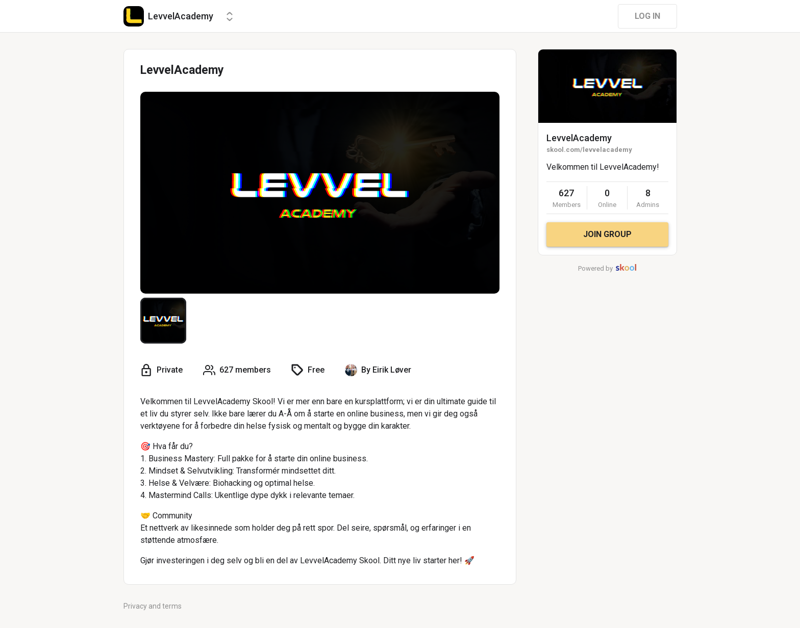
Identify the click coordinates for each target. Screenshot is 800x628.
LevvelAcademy (579, 138)
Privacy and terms (152, 606)
